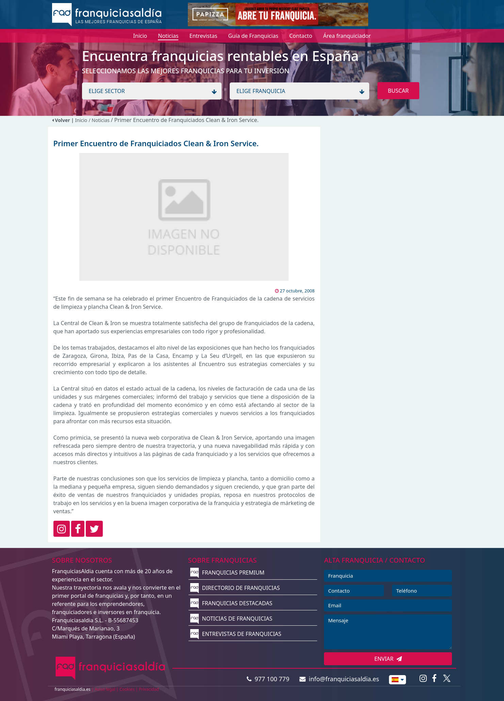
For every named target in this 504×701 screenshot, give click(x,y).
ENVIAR (388, 658)
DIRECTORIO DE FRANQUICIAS (235, 588)
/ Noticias (99, 120)
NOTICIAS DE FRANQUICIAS (231, 618)
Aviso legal (105, 689)
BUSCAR (398, 90)
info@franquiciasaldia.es (339, 679)
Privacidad (149, 689)
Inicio (81, 120)
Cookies (126, 689)
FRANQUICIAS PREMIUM (227, 572)
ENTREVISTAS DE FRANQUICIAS (235, 634)
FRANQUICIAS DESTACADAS (231, 603)
